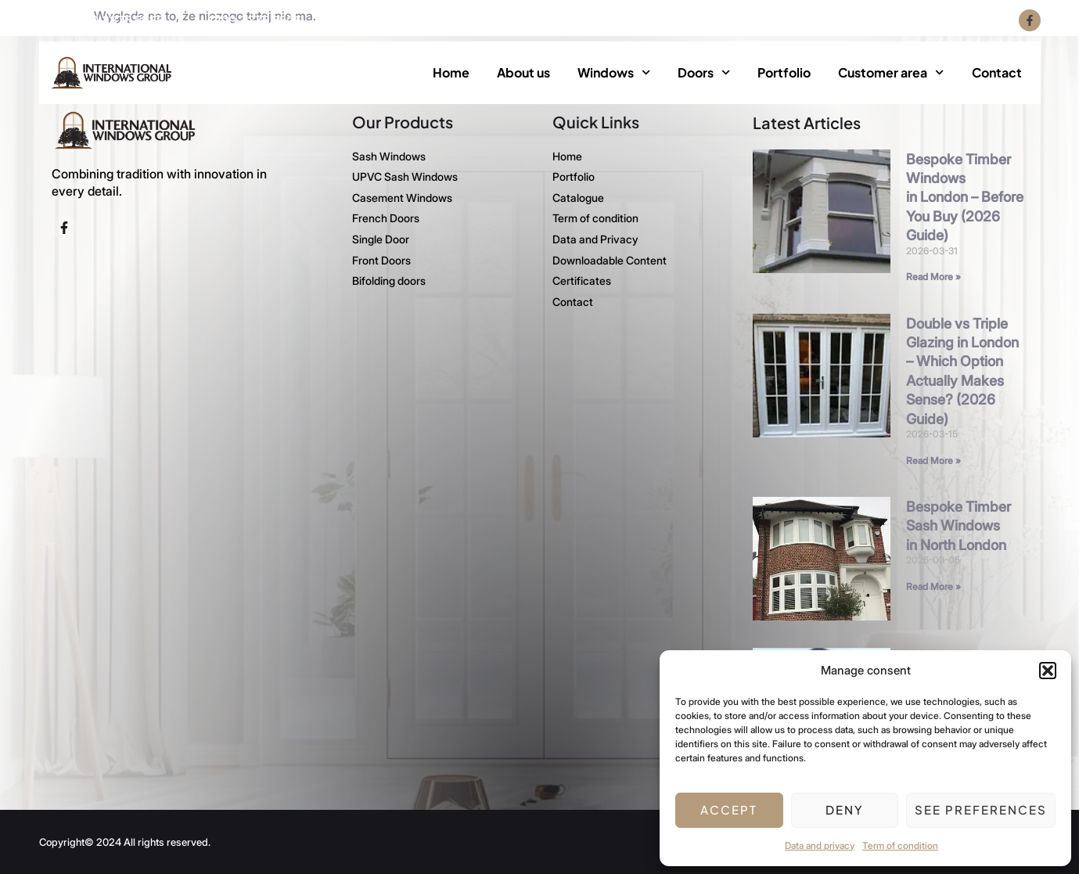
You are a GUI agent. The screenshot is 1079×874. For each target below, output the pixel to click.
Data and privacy (819, 845)
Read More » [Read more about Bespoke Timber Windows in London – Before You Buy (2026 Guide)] (933, 276)
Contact (997, 72)
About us (523, 72)
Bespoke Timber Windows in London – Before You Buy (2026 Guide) (964, 196)
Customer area (891, 72)
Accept (728, 809)
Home (451, 72)
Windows (613, 72)
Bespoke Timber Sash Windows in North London (958, 525)
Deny (844, 809)
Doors (704, 72)
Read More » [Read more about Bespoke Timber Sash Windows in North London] (933, 586)
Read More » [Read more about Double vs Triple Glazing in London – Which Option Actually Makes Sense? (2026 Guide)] (933, 460)
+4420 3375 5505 (249, 20)
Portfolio (784, 72)
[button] (1048, 670)
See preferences (981, 809)
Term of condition (900, 845)
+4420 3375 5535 (112, 20)
